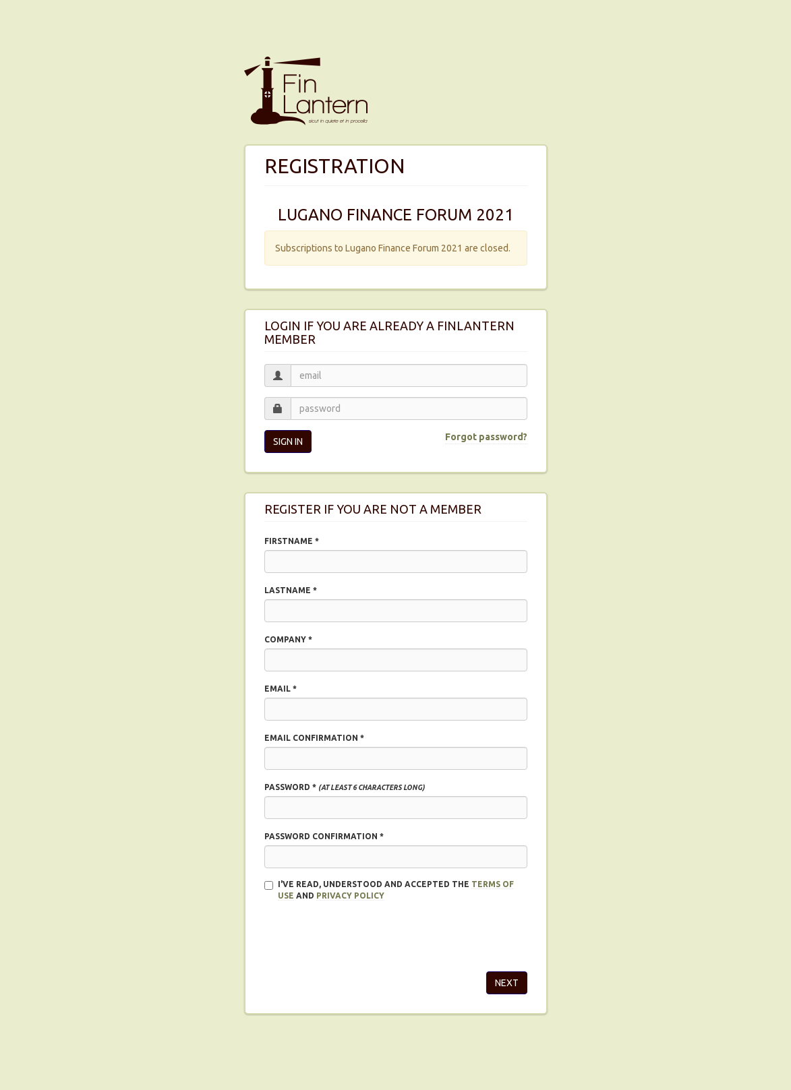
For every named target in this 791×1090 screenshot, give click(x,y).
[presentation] (366, 935)
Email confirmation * (314, 737)
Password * (344, 787)
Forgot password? (486, 436)
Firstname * (291, 541)
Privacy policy (350, 895)
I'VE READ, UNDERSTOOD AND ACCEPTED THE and (389, 890)
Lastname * (290, 590)
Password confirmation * (324, 836)
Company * (288, 639)
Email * (280, 688)
